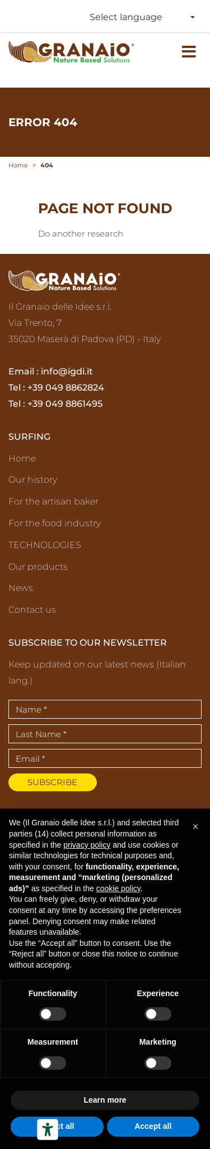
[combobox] (140, 18)
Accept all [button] (152, 1126)
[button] (195, 826)
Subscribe (52, 782)
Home (22, 458)
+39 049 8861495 (64, 403)
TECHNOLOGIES (44, 545)
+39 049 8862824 (65, 387)
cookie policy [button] (118, 888)
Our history (32, 479)
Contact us (32, 609)
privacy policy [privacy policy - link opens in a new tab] (86, 844)
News (20, 588)
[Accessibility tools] (47, 1129)
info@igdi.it (67, 371)
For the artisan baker (53, 501)
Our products (38, 566)
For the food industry (54, 523)
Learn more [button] (104, 1099)
